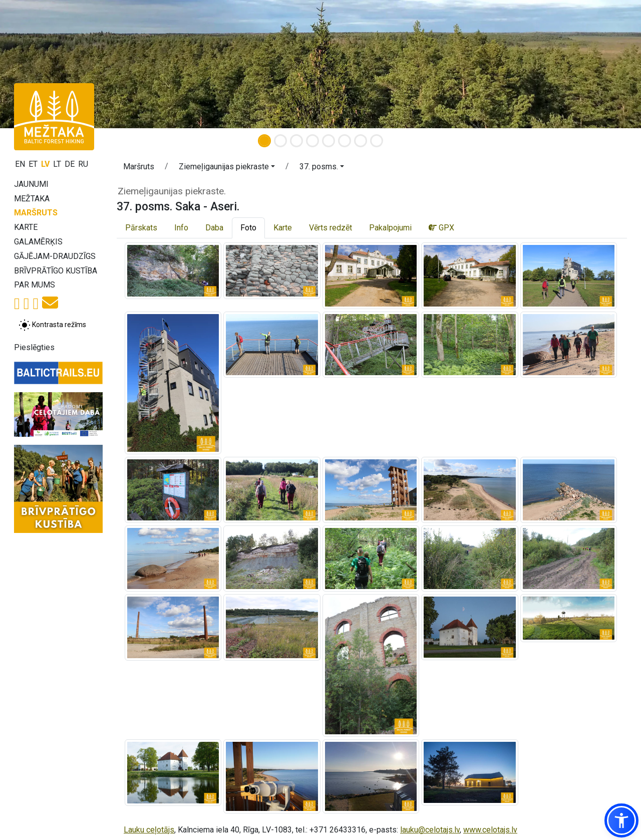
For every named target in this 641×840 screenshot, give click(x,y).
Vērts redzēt (330, 227)
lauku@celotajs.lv (430, 829)
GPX (441, 227)
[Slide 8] (376, 140)
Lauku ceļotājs (149, 829)
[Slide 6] (344, 140)
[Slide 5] (328, 140)
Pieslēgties (34, 347)
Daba (214, 227)
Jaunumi (31, 184)
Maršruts (36, 212)
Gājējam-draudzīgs (55, 256)
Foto (248, 227)
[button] (226, 168)
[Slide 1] (264, 140)
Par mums (34, 285)
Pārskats (141, 227)
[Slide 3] (296, 140)
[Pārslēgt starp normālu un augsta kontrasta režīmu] (52, 325)
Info (181, 227)
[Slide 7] (360, 140)
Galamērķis (38, 241)
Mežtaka (32, 198)
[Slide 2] (280, 140)
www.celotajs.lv (490, 829)
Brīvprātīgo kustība (55, 270)
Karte (26, 227)
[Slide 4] (312, 140)
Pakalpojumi (390, 227)
